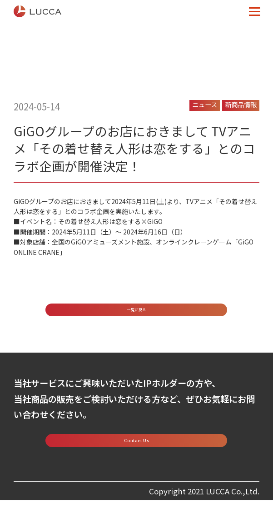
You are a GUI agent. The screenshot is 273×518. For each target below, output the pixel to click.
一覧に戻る (136, 314)
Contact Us (136, 454)
